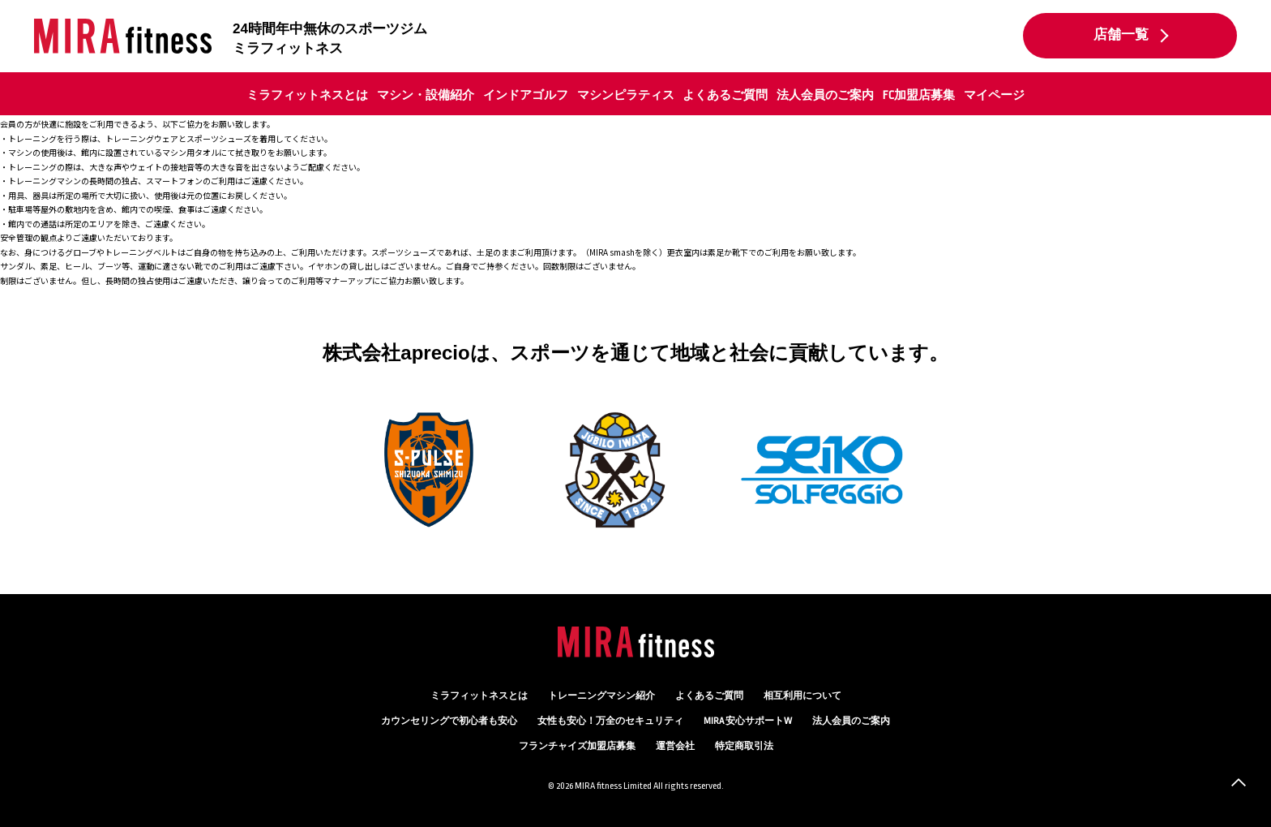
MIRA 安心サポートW (748, 721)
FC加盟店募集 (919, 94)
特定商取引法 (744, 746)
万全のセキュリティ (610, 721)
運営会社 (675, 746)
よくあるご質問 (725, 94)
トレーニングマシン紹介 (601, 696)
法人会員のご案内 (825, 94)
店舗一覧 (1121, 35)
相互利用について (802, 696)
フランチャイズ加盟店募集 (577, 746)
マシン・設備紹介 (425, 94)
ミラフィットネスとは (307, 94)
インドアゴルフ (525, 94)
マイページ (994, 94)
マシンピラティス (625, 94)
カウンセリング (449, 721)
